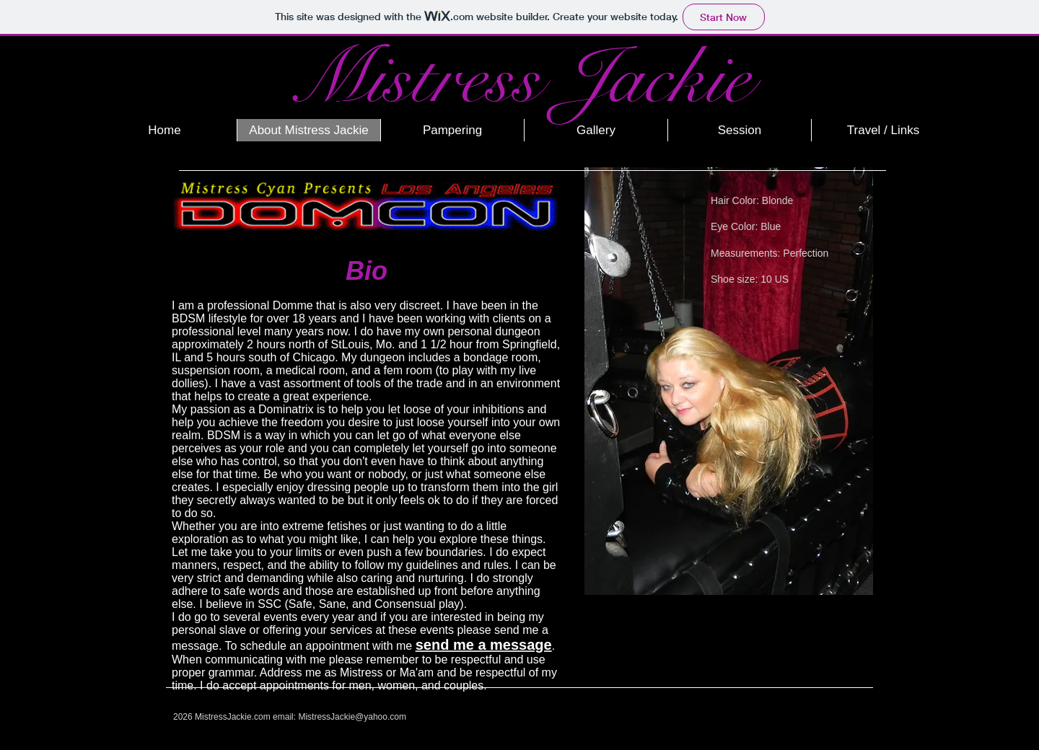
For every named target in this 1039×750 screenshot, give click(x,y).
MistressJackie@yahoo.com (352, 717)
